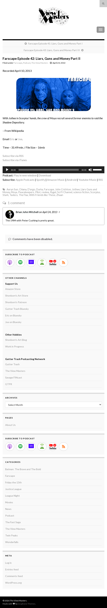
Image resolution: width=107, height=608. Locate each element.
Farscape (18, 63)
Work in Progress (14, 346)
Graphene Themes (26, 603)
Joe (20, 139)
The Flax (23, 194)
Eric (12, 139)
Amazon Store (12, 288)
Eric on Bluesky (13, 315)
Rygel (53, 192)
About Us (10, 424)
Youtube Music (87, 179)
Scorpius (95, 192)
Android (71, 179)
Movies (9, 502)
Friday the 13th (13, 482)
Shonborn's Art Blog (16, 339)
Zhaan (59, 194)
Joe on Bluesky (13, 322)
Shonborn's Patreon (16, 302)
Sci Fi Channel (64, 192)
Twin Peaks (11, 535)
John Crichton (63, 189)
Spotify (40, 179)
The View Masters (13, 29)
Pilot (38, 192)
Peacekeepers (26, 192)
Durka (39, 189)
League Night (12, 495)
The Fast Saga (13, 522)
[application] (53, 169)
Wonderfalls (11, 542)
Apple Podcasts (25, 179)
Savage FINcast (13, 377)
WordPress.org (13, 582)
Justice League (13, 489)
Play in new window (25, 175)
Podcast (27, 63)
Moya (14, 192)
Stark (5, 194)
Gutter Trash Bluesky (17, 308)
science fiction (81, 192)
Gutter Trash (12, 364)
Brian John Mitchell (27, 212)
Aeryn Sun (12, 189)
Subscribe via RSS (13, 155)
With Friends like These (42, 194)
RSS (100, 179)
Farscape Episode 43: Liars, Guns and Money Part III (52, 50)
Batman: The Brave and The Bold (23, 469)
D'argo (31, 189)
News (8, 508)
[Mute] (90, 170)
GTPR (8, 384)
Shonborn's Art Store (16, 295)
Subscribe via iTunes (15, 160)
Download (45, 175)
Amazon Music (56, 179)
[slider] (49, 170)
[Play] (7, 170)
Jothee (76, 189)
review (45, 192)
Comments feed (14, 576)
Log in (8, 562)
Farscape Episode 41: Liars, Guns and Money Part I (55, 43)
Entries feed (12, 569)
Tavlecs (14, 194)
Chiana (23, 189)
